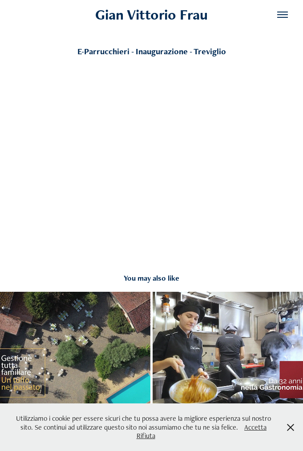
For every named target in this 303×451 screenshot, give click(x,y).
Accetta (255, 427)
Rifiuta (146, 435)
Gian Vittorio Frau (151, 14)
